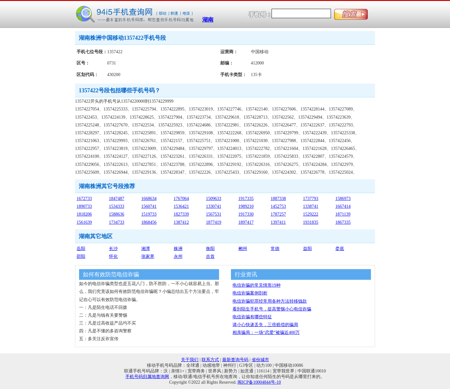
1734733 (116, 222)
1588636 (116, 214)
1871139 (342, 214)
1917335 (246, 198)
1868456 (149, 222)
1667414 (343, 206)
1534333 (116, 206)
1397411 (278, 222)
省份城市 (260, 359)
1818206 (84, 214)
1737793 (310, 198)
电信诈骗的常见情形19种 (256, 285)
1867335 (343, 222)
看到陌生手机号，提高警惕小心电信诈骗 (271, 309)
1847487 (116, 198)
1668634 (149, 198)
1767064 (181, 198)
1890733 (84, 206)
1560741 (149, 206)
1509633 (213, 198)
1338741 (310, 206)
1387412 (181, 222)
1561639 (84, 222)
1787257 (278, 214)
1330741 (213, 206)
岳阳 (81, 248)
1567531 (213, 214)
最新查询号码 (235, 359)
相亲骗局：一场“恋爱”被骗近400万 (266, 332)
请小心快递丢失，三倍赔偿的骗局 (265, 324)
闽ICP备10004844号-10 (259, 382)
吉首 (210, 256)
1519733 (149, 214)
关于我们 (189, 359)
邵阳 (81, 256)
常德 (275, 248)
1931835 (310, 222)
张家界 (147, 256)
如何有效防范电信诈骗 (111, 274)
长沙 (113, 248)
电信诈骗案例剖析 (250, 293)
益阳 (307, 248)
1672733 (84, 198)
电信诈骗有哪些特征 (252, 317)
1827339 (181, 214)
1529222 (310, 214)
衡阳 (210, 248)
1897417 (246, 222)
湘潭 (145, 248)
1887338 (278, 198)
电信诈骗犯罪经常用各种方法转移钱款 (269, 301)
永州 (178, 256)
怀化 (113, 256)
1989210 (246, 206)
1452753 (278, 206)
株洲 (178, 248)
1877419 (213, 222)
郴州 (242, 248)
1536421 (181, 206)
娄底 (339, 248)
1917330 (246, 214)
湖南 (207, 20)
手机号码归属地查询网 (147, 376)
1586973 (343, 198)
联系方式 (210, 359)
